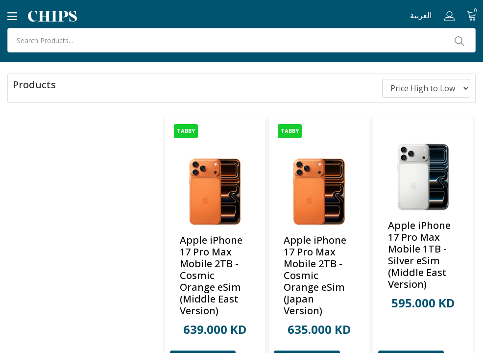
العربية (421, 15)
